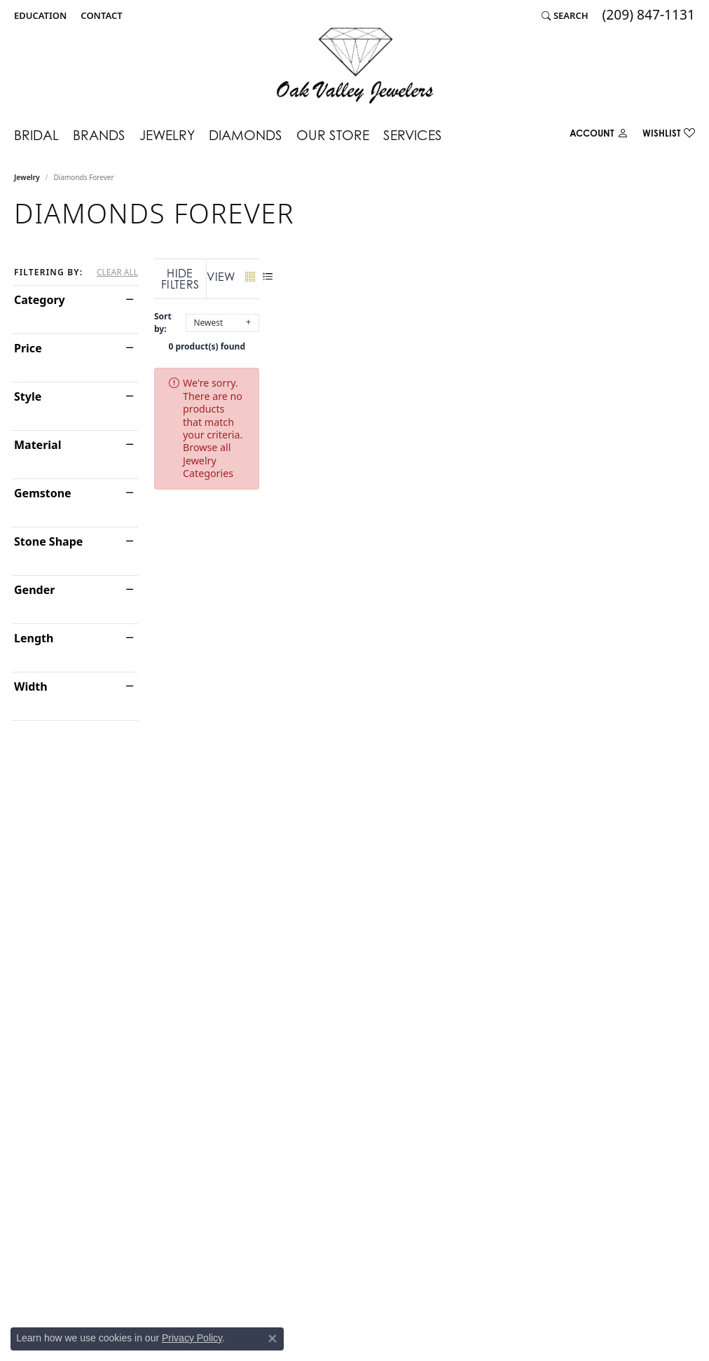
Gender (34, 589)
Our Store (332, 135)
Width (31, 686)
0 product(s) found (424, 335)
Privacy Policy (192, 1337)
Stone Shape (48, 541)
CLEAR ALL (117, 272)
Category (39, 299)
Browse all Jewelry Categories (531, 371)
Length (33, 638)
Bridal (36, 135)
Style (27, 396)
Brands (99, 135)
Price (28, 348)
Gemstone (42, 493)
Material (37, 444)
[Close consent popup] (272, 1338)
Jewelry (167, 135)
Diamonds (245, 135)
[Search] (565, 15)
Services (412, 135)
